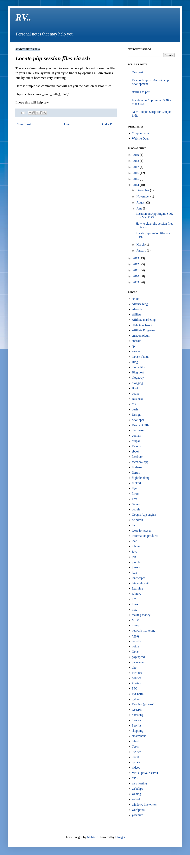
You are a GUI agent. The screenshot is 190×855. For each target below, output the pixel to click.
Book (135, 388)
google (136, 509)
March (140, 244)
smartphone (139, 736)
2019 (136, 154)
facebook (137, 456)
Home (66, 124)
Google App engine (144, 514)
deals (135, 409)
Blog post (138, 372)
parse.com (138, 662)
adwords (137, 309)
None (135, 651)
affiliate (136, 314)
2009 (136, 282)
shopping (137, 730)
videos (136, 767)
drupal (136, 441)
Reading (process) (143, 704)
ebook (135, 451)
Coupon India (140, 133)
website (136, 799)
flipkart (136, 483)
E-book (136, 446)
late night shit (140, 583)
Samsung (137, 714)
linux (135, 604)
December (143, 190)
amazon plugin (141, 335)
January (141, 250)
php (134, 667)
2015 (136, 179)
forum (135, 493)
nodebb (136, 641)
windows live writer (144, 804)
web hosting (139, 783)
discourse (137, 430)
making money (141, 614)
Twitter (136, 751)
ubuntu (136, 757)
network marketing (143, 630)
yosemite (137, 815)
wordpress (138, 809)
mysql (135, 625)
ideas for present (142, 530)
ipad (134, 541)
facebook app (140, 462)
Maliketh (92, 837)
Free (134, 499)
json (134, 572)
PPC (134, 688)
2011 (136, 270)
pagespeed (138, 656)
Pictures (137, 672)
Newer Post (23, 124)
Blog (135, 362)
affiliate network (142, 325)
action (135, 298)
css (134, 404)
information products (145, 535)
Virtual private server (145, 772)
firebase (137, 467)
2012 (136, 264)
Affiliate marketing (144, 319)
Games (136, 504)
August (141, 202)
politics (136, 678)
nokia (135, 646)
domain (136, 435)
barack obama (140, 356)
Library (136, 593)
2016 (136, 173)
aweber (136, 351)
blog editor (138, 367)
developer (138, 419)
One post (137, 72)
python (136, 699)
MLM (135, 620)
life (134, 599)
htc (134, 525)
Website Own (140, 138)
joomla (136, 562)
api (134, 346)
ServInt (136, 725)
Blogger (120, 837)
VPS (134, 778)
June (139, 208)
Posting (136, 683)
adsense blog (140, 304)
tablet (135, 741)
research (137, 709)
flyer (135, 488)
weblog (136, 794)
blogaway (138, 377)
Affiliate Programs (143, 330)
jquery (136, 567)
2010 (136, 276)
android (136, 340)
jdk (134, 557)
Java (134, 551)
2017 (136, 167)
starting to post (141, 92)
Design (136, 414)
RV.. (23, 17)
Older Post (108, 124)
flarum (136, 472)
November (143, 196)
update (136, 762)
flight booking (140, 477)
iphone (136, 546)
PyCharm (137, 694)
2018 (136, 160)
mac (134, 609)
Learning (137, 588)
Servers (136, 720)
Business (137, 398)
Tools (135, 746)
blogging (137, 383)
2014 (136, 185)
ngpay (135, 636)
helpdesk (137, 519)
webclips (137, 788)
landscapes (138, 578)
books (135, 393)
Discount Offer (141, 425)
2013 (136, 258)
